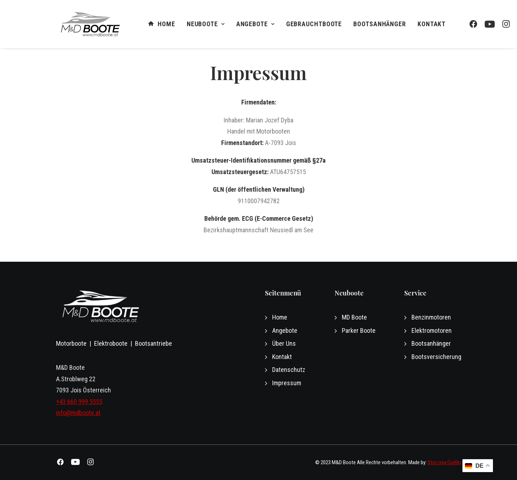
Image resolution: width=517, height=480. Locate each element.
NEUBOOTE (206, 24)
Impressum (286, 383)
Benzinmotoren (431, 317)
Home (161, 24)
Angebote (255, 24)
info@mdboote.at (78, 412)
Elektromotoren (431, 330)
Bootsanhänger (379, 24)
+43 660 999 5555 (79, 401)
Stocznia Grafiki (444, 462)
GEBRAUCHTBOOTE (314, 24)
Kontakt (432, 24)
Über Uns (284, 343)
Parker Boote (359, 330)
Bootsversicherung (436, 356)
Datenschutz (288, 369)
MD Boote (354, 317)
